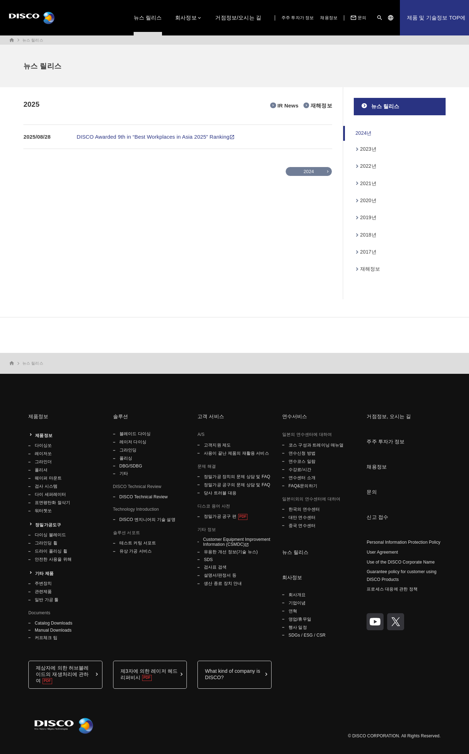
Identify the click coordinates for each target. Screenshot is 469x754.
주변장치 (43, 583)
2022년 (368, 166)
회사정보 (186, 18)
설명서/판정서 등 (220, 575)
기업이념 (297, 602)
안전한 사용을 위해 (53, 559)
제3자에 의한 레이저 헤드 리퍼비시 (149, 674)
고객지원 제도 (217, 445)
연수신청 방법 (302, 453)
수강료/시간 (300, 469)
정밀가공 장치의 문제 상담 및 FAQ (237, 476)
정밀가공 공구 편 (220, 516)
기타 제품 (44, 573)
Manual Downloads (53, 630)
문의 (357, 17)
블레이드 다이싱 (135, 433)
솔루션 (120, 416)
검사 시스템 (46, 486)
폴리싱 (125, 458)
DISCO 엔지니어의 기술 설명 (147, 519)
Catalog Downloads (53, 623)
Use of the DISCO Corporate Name (401, 562)
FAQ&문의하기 (303, 485)
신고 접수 (377, 517)
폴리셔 (41, 469)
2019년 (368, 217)
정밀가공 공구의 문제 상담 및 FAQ (237, 484)
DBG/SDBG (130, 466)
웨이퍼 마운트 (48, 478)
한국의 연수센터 (304, 509)
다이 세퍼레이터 (50, 494)
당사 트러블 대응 (220, 492)
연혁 (293, 611)
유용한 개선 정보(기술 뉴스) (231, 551)
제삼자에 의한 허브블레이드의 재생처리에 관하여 (62, 674)
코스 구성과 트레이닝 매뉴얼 (316, 445)
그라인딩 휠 (46, 542)
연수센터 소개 (302, 477)
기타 (123, 473)
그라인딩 (127, 450)
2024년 (364, 133)
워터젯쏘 (43, 510)
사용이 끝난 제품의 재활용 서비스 (236, 453)
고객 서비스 (210, 416)
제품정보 (38, 416)
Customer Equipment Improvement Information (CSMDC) (236, 542)
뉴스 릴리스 (148, 18)
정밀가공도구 (48, 524)
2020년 (368, 200)
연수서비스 (294, 416)
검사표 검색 (215, 567)
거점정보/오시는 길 (238, 18)
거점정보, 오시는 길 (389, 416)
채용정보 (328, 17)
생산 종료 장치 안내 (223, 583)
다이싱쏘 (43, 445)
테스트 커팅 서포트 (137, 542)
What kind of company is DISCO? (232, 674)
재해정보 (370, 269)
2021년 (368, 183)
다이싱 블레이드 (50, 534)
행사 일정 (298, 627)
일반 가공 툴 (47, 599)
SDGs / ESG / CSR (307, 635)
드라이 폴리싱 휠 (51, 551)
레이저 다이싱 (132, 441)
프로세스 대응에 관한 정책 (392, 589)
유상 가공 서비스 (135, 551)
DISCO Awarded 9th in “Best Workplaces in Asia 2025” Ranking (153, 137)
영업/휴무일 (300, 619)
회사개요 (297, 594)
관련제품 (43, 591)
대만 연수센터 (302, 517)
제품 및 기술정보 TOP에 (436, 18)
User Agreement (382, 552)
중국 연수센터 (302, 525)
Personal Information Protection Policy (403, 542)
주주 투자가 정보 (297, 17)
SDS (208, 559)
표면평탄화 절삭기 (52, 502)
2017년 (368, 252)
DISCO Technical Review (143, 496)
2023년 (368, 149)
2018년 (368, 235)
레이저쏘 (43, 453)
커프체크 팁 (46, 637)
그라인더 (43, 461)
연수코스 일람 (302, 461)
